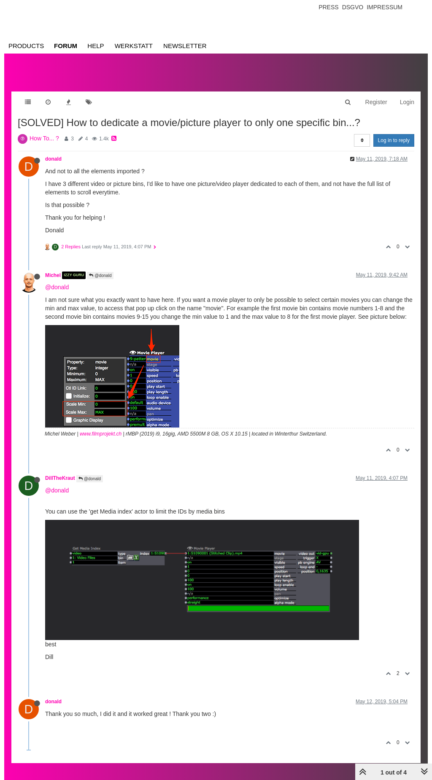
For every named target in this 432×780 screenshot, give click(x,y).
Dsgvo (353, 7)
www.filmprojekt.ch (101, 434)
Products (26, 45)
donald (53, 159)
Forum (65, 45)
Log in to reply (394, 140)
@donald (100, 275)
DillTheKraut (60, 478)
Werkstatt (134, 45)
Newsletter (185, 45)
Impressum (384, 7)
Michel (53, 275)
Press (328, 7)
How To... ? (44, 138)
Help (95, 45)
